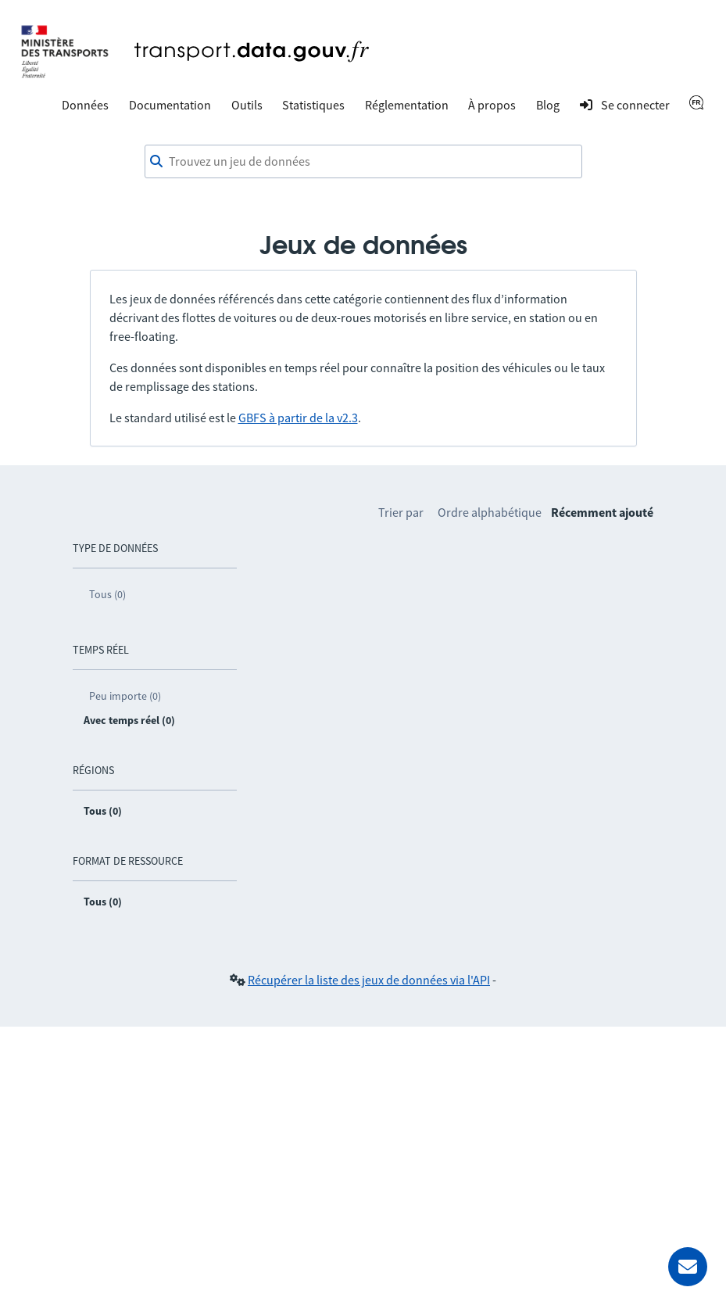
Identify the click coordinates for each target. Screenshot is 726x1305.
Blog (548, 105)
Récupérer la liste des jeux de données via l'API (369, 980)
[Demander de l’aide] (687, 1266)
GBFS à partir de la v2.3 (298, 417)
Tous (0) (107, 594)
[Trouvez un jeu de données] (363, 162)
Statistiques (313, 105)
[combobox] (363, 162)
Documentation (170, 105)
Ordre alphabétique (490, 512)
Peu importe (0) (125, 696)
